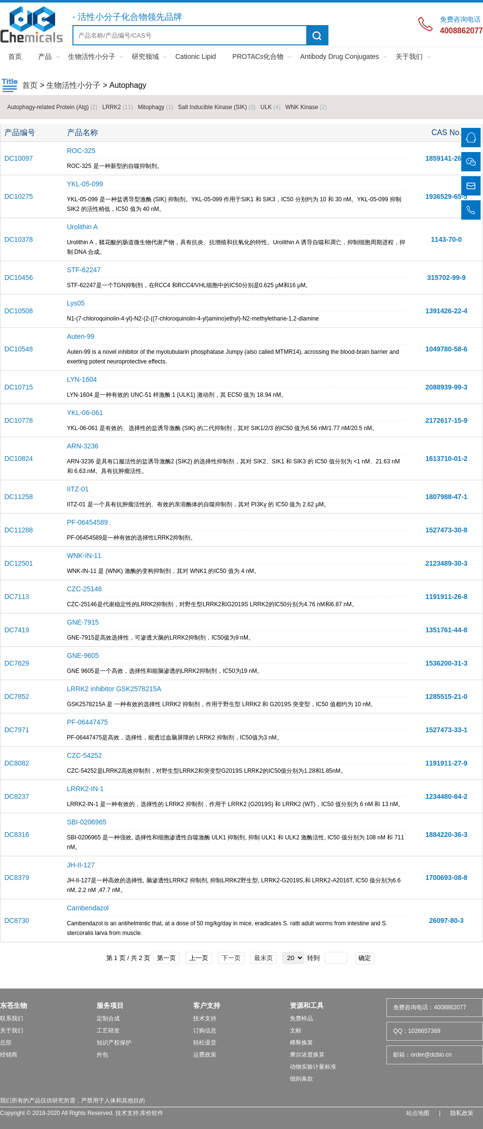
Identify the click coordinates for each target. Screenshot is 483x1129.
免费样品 (301, 1018)
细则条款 (301, 1078)
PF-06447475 (87, 722)
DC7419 (16, 630)
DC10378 (18, 239)
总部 (6, 1042)
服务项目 (110, 1005)
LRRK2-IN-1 (85, 789)
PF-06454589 (87, 522)
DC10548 (18, 349)
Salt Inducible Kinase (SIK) (217, 107)
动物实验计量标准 (313, 1066)
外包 (102, 1054)
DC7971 (16, 730)
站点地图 (417, 1113)
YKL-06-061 (85, 413)
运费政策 (204, 1054)
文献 (295, 1030)
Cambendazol (88, 908)
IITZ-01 (78, 489)
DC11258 (18, 497)
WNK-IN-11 (84, 555)
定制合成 (108, 1018)
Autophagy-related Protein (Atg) (52, 107)
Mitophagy (155, 107)
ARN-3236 (83, 446)
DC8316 (16, 834)
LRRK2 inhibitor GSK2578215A (114, 689)
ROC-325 (81, 150)
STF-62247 (84, 270)
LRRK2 (117, 107)
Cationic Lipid (195, 56)
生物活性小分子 (91, 56)
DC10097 (18, 158)
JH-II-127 (81, 865)
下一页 (231, 958)
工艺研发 (108, 1030)
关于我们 (409, 56)
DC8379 (16, 877)
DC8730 (16, 920)
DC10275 (18, 196)
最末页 (263, 958)
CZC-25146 (84, 589)
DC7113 (16, 596)
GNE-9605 (83, 655)
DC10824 (18, 458)
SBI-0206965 (87, 822)
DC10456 (18, 277)
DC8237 (16, 796)
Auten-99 (81, 336)
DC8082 (16, 763)
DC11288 (18, 530)
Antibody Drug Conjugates (339, 56)
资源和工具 (307, 1005)
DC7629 (16, 663)
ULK (270, 107)
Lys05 (76, 303)
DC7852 (16, 696)
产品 (45, 56)
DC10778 (18, 420)
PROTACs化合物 (258, 56)
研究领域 (145, 56)
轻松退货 (204, 1042)
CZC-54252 (84, 755)
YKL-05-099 (85, 184)
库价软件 (151, 1113)
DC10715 (18, 387)
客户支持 (206, 1005)
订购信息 (204, 1030)
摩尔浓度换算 (307, 1054)
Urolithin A (82, 227)
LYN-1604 (82, 379)
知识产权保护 (114, 1042)
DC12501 (18, 563)
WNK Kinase (306, 107)
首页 (15, 56)
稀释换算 (301, 1042)
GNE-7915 (83, 622)
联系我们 (11, 1018)
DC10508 (18, 311)
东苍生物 (13, 1005)
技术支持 (204, 1018)
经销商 (8, 1054)
